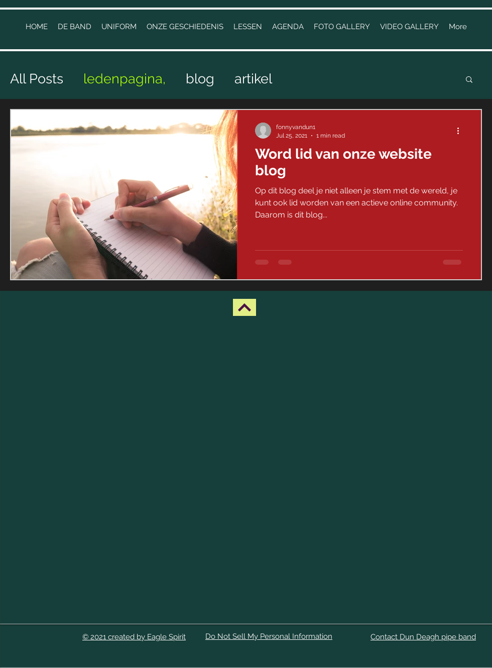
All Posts (36, 78)
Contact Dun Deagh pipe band (423, 636)
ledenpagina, (124, 78)
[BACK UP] (244, 307)
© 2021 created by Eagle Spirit (134, 636)
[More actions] (461, 131)
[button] (185, 27)
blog (200, 78)
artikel (253, 78)
